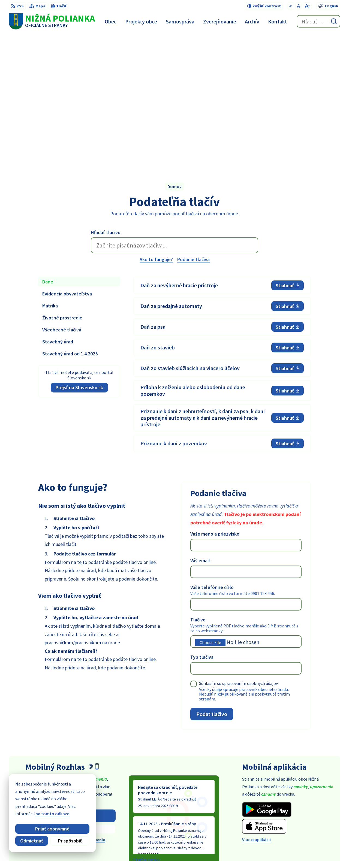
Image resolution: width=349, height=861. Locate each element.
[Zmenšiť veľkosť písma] (290, 6)
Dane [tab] (47, 146)
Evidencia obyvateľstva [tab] (67, 158)
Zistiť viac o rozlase (70, 693)
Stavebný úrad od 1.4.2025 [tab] (70, 218)
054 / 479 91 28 (298, 809)
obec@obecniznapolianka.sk (312, 816)
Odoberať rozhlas (71, 679)
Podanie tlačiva (193, 123)
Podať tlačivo (211, 578)
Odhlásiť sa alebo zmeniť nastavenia (70, 704)
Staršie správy (146, 724)
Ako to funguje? (156, 123)
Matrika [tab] (50, 170)
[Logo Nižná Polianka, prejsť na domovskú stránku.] (52, 21)
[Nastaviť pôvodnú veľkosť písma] (298, 6)
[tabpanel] (222, 229)
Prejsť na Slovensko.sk (79, 252)
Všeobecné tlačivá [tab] (61, 194)
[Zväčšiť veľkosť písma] (307, 6)
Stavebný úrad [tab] (57, 206)
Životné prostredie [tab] (62, 182)
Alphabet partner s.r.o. (178, 846)
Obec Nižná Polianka (254, 846)
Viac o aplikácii (256, 704)
